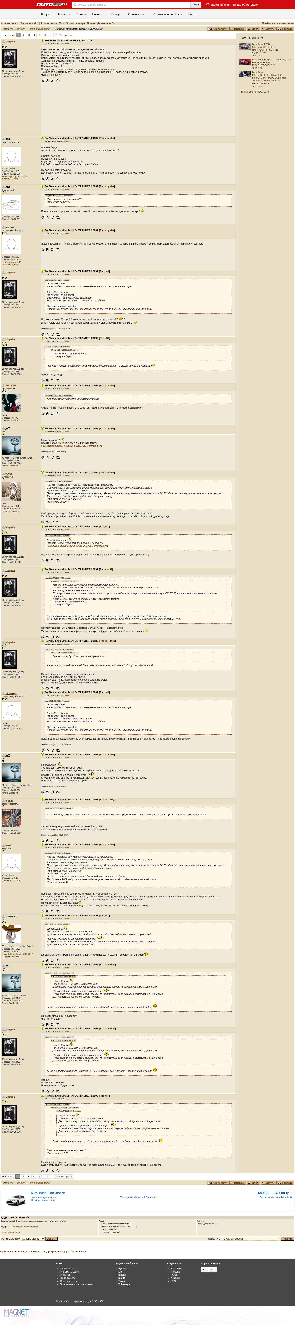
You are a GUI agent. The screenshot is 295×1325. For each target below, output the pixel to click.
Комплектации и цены (43, 1197)
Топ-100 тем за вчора (72, 23)
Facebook (176, 1268)
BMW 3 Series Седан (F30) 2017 (17, 954)
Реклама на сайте (69, 1271)
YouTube (175, 1278)
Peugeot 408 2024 (10, 957)
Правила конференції (13, 1251)
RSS (173, 1281)
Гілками (284, 28)
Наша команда (67, 1278)
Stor (22, 1227)
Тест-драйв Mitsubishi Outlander (138, 1197)
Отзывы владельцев (43, 1200)
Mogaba (10, 41)
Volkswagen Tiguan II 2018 (14, 176)
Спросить (209, 1269)
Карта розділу (57, 1251)
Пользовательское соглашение (76, 1284)
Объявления (136, 14)
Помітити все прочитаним (278, 23)
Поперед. (237, 28)
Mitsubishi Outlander (48, 1193)
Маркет (63, 14)
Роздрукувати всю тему (10, 1232)
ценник (51, 60)
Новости (97, 14)
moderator (28, 1227)
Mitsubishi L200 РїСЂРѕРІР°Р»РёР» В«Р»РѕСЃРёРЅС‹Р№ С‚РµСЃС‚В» (265, 48)
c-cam (9, 800)
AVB (13, 1227)
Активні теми (49, 23)
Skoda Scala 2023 (10, 511)
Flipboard (175, 1271)
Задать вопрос (219, 4)
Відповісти (218, 28)
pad (107, 271)
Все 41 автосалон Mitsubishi (276, 1197)
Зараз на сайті (29, 23)
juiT (107, 526)
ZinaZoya (11, 693)
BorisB (35, 1227)
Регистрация (250, 4)
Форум (45, 14)
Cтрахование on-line (166, 14)
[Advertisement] (138, 109)
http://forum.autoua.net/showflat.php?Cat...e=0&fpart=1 (71, 445)
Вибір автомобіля (39, 28)
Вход (236, 4)
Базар (116, 14)
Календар (34, 1251)
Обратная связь (68, 1281)
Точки (80, 14)
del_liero (10, 385)
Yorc (17, 1227)
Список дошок (10, 23)
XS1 (107, 338)
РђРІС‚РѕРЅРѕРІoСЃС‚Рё (254, 91)
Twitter (174, 1274)
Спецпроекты (67, 1268)
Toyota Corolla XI (10, 466)
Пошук (91, 23)
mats (8, 845)
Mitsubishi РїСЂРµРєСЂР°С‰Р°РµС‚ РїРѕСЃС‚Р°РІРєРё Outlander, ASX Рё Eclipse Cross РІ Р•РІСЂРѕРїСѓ (269, 78)
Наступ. (268, 28)
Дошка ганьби (106, 23)
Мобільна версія (76, 1251)
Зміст (253, 28)
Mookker (110, 964)
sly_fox (9, 227)
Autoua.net (7, 28)
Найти (195, 4)
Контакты (65, 1274)
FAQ (44, 1251)
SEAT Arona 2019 (10, 179)
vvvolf (9, 473)
